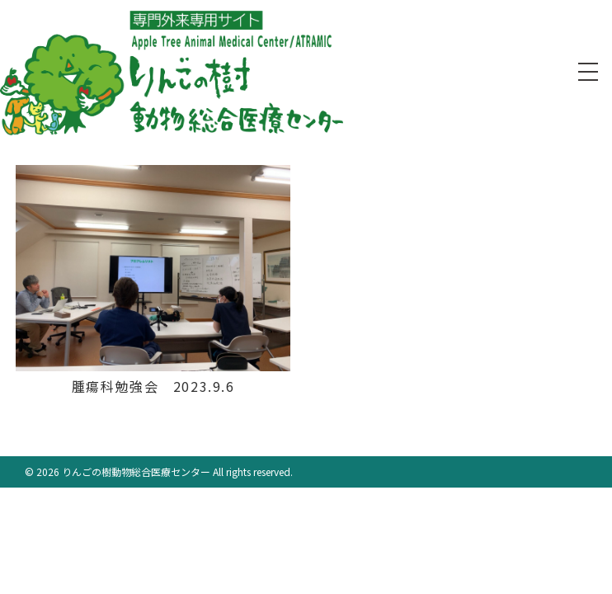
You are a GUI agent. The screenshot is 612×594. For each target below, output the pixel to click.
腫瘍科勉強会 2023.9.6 (153, 386)
